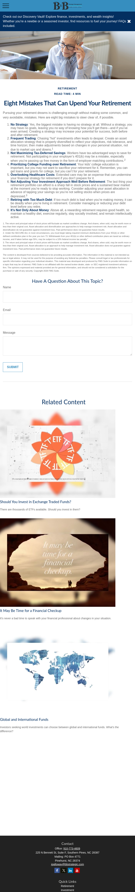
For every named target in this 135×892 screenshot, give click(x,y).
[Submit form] (13, 367)
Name (7, 287)
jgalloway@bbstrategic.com (67, 864)
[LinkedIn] (70, 870)
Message (9, 332)
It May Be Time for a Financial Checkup (31, 611)
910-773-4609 (71, 848)
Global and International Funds (24, 719)
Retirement (67, 886)
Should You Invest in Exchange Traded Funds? (35, 502)
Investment (67, 890)
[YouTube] (77, 870)
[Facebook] (57, 870)
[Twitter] (63, 870)
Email (7, 310)
